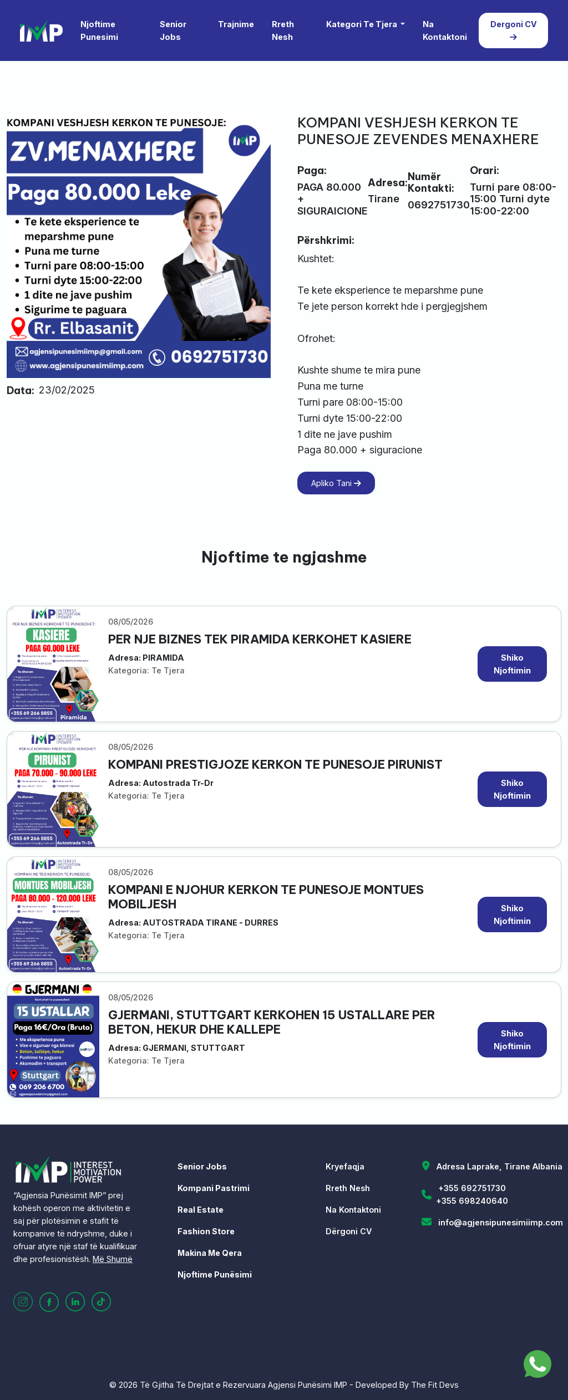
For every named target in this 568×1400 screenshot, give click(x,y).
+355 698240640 (472, 1200)
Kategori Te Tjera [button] (362, 24)
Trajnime (236, 24)
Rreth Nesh (283, 30)
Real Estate (201, 1209)
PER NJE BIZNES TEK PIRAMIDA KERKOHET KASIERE (260, 639)
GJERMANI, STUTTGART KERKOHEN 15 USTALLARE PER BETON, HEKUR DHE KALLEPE (271, 1022)
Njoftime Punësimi (215, 1274)
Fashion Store (206, 1231)
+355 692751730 (472, 1188)
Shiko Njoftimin (512, 664)
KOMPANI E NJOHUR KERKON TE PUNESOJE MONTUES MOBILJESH (266, 897)
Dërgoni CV (349, 1231)
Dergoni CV (513, 30)
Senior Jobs (173, 30)
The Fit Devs (435, 1384)
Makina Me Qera (210, 1253)
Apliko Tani (336, 483)
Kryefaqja (345, 1166)
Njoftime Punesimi (99, 30)
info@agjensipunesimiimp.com (500, 1222)
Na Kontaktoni (445, 30)
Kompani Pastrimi (214, 1188)
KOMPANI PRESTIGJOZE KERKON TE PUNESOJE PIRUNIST (275, 764)
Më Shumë (113, 1259)
